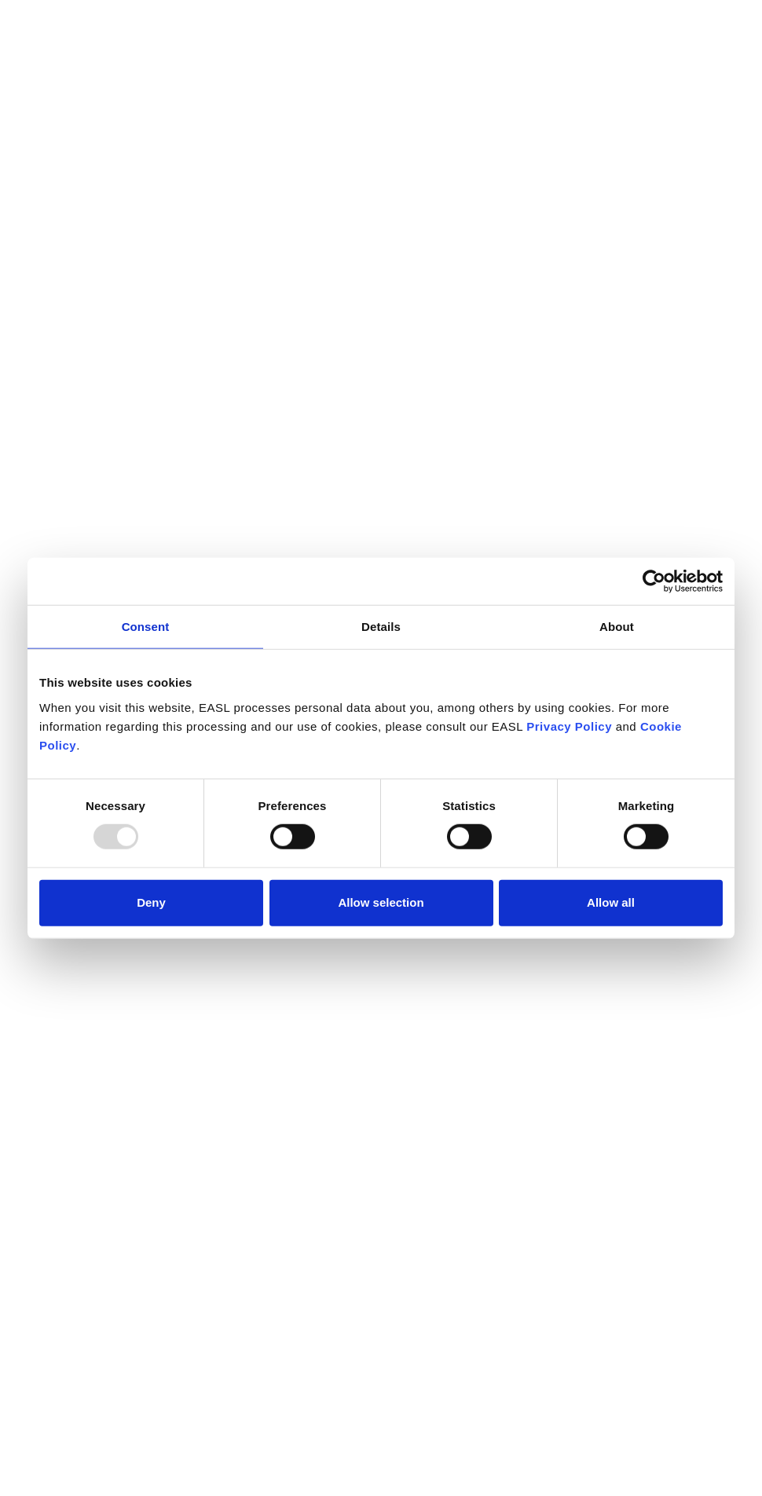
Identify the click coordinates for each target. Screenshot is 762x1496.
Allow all (611, 902)
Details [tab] (381, 626)
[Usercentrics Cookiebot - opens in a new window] (654, 581)
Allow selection (380, 902)
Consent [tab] (146, 626)
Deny (151, 902)
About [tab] (616, 626)
